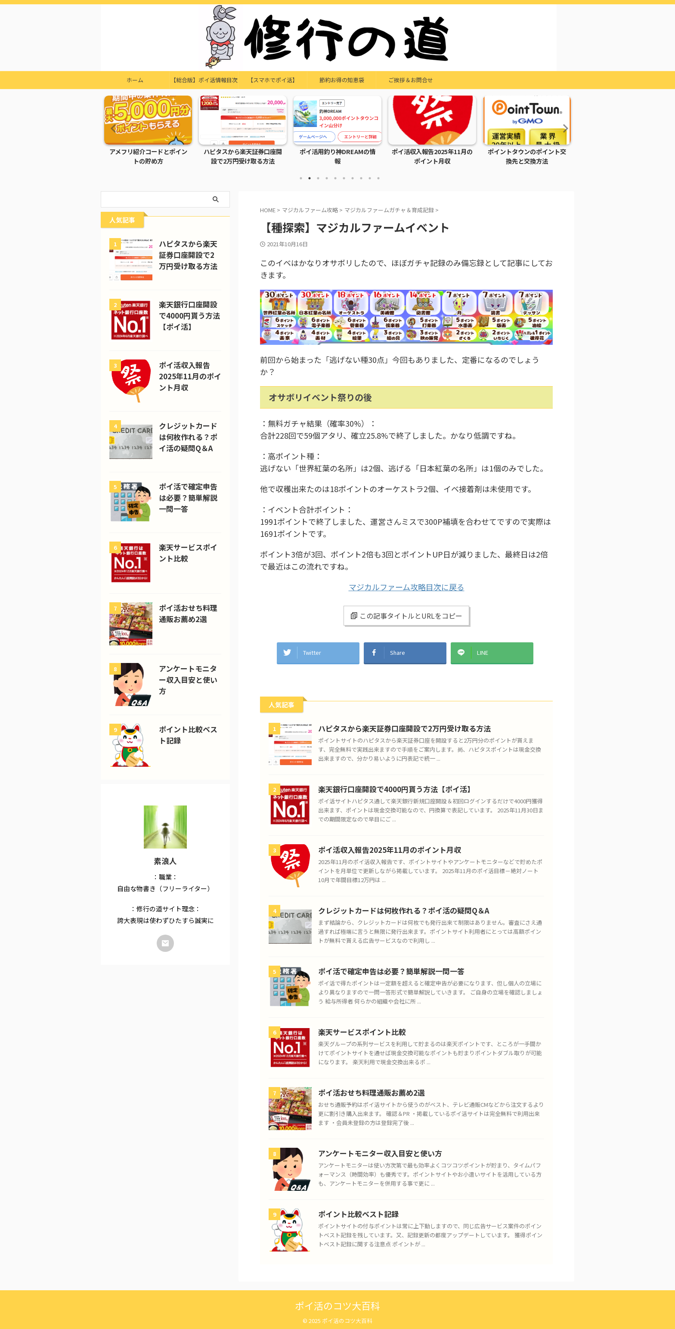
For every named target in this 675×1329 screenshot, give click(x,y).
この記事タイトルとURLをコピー (406, 615)
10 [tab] (378, 178)
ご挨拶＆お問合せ (410, 80)
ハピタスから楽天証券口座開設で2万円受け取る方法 (243, 156)
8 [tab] (361, 178)
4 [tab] (326, 178)
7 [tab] (352, 178)
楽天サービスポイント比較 (357, 1027)
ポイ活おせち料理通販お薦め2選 (365, 1088)
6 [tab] (344, 178)
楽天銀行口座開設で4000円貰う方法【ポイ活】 (387, 785)
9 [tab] (369, 178)
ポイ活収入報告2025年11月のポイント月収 (432, 156)
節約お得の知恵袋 (341, 80)
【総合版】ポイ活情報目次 (204, 80)
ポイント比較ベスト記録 (353, 1209)
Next (563, 128)
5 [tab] (335, 178)
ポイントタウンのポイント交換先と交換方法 (527, 156)
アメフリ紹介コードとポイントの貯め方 (148, 156)
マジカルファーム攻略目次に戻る (406, 586)
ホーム (135, 80)
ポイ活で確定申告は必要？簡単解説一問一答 (382, 967)
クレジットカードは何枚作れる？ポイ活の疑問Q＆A (393, 906)
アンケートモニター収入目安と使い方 (372, 1149)
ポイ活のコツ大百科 (337, 1301)
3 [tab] (318, 178)
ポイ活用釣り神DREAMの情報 (338, 152)
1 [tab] (301, 178)
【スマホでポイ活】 (273, 80)
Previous (112, 128)
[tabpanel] (148, 133)
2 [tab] (309, 178)
